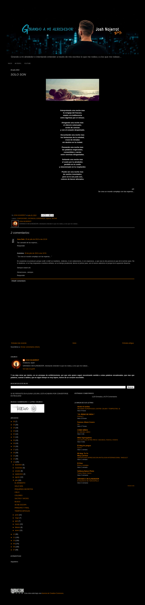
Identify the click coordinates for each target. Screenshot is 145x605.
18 (14, 446)
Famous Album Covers (86, 422)
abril (16, 521)
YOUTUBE (27, 63)
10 (14, 540)
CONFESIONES (22, 218)
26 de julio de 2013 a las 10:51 (35, 253)
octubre (18, 471)
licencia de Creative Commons (52, 593)
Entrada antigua (128, 343)
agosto (17, 477)
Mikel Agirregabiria (84, 438)
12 (14, 534)
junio (17, 515)
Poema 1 (80, 416)
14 (14, 459)
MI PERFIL (18, 63)
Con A (79, 447)
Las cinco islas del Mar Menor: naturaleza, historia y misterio (97, 440)
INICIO (10, 63)
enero (17, 530)
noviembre (19, 468)
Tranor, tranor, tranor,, (84, 473)
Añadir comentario (18, 281)
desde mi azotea (83, 407)
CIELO (17, 492)
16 (14, 453)
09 (14, 544)
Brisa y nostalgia (82, 465)
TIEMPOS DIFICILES (22, 511)
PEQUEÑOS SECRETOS (24, 489)
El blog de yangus (84, 446)
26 (14, 421)
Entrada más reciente (18, 343)
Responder (21, 246)
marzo (17, 524)
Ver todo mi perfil (29, 369)
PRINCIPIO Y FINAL (22, 508)
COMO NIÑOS (82, 430)
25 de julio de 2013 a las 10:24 (36, 239)
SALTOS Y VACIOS (22, 498)
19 (14, 443)
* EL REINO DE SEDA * (85, 414)
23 (14, 431)
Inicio (74, 343)
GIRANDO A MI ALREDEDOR (88, 479)
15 (14, 456)
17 (14, 450)
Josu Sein (21, 239)
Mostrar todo (131, 485)
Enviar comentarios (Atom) (30, 347)
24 (14, 428)
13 (14, 462)
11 (14, 537)
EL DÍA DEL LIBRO (83, 432)
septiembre (19, 474)
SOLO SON (19, 486)
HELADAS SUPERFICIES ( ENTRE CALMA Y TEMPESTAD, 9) (98, 408)
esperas (48, 218)
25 (14, 425)
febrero (17, 527)
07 (14, 550)
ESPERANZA (40, 218)
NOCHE (54, 218)
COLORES (18, 495)
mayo (17, 518)
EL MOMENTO (20, 483)
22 (14, 434)
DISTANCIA (32, 218)
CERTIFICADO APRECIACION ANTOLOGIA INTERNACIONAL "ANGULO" (102, 457)
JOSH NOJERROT (32, 360)
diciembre (18, 465)
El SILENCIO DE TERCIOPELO (88, 481)
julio (16, 480)
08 (14, 547)
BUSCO (17, 502)
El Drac (80, 463)
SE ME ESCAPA (20, 505)
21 (14, 437)
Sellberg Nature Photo (85, 471)
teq (78, 424)
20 (14, 440)
